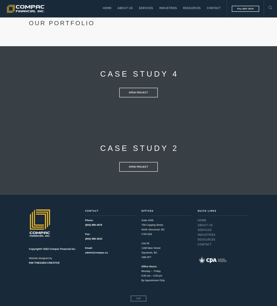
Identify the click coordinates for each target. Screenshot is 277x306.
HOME (107, 8)
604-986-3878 (245, 9)
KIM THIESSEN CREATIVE (44, 262)
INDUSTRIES (168, 8)
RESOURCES (192, 8)
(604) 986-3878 (93, 224)
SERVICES (146, 8)
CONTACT (214, 8)
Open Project (138, 92)
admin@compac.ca (96, 252)
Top (138, 298)
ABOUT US (125, 8)
